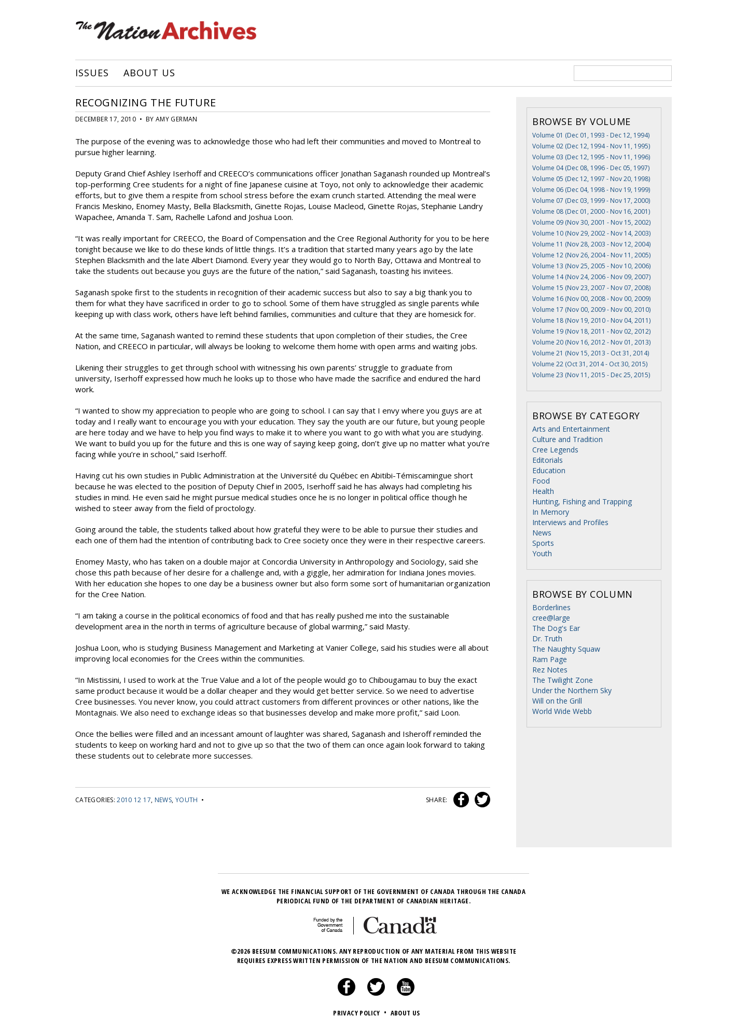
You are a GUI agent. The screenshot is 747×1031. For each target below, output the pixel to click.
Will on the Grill (557, 701)
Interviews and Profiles (570, 522)
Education (548, 470)
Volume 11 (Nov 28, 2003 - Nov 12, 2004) (591, 244)
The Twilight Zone (562, 680)
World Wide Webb (562, 711)
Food (541, 481)
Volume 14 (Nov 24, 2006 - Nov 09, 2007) (591, 276)
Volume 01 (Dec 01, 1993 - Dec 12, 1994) (590, 135)
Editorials (547, 460)
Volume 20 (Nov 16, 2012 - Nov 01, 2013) (591, 342)
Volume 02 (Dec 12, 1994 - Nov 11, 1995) (591, 146)
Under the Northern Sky (572, 690)
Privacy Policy (361, 1013)
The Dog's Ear (556, 628)
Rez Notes (550, 670)
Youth (186, 799)
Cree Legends (555, 450)
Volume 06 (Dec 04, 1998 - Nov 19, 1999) (591, 189)
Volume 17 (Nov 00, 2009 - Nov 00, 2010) (591, 309)
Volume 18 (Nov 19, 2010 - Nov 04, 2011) (591, 320)
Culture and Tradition (567, 439)
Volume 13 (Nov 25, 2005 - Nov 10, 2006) (591, 266)
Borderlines (551, 607)
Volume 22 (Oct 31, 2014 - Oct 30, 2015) (589, 364)
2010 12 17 (134, 799)
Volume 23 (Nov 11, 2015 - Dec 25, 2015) (591, 374)
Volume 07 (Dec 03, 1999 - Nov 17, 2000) (591, 200)
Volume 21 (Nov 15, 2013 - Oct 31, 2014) (590, 353)
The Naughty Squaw (566, 649)
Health (543, 491)
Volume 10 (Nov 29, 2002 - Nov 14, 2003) (591, 233)
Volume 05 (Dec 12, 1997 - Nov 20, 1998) (591, 178)
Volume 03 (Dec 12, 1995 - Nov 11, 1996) (591, 157)
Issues (91, 73)
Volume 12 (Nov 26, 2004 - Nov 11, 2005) (591, 255)
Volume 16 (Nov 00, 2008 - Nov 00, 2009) (591, 298)
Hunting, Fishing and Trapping (582, 501)
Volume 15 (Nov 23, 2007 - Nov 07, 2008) (591, 287)
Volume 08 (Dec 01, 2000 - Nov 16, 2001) (591, 211)
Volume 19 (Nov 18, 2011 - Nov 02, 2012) (591, 331)
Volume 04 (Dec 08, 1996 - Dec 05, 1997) (590, 167)
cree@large (551, 618)
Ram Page (549, 659)
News (163, 799)
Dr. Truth (547, 638)
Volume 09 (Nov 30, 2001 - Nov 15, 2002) (591, 222)
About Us (149, 73)
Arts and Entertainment (571, 429)
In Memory (550, 512)
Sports (543, 543)
